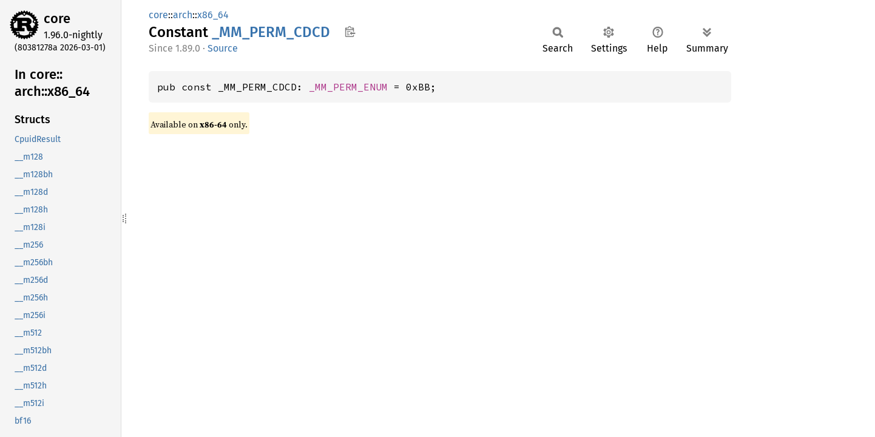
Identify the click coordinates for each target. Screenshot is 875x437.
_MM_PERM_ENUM (348, 87)
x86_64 (213, 15)
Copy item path (350, 31)
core (57, 18)
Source (223, 48)
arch (182, 15)
